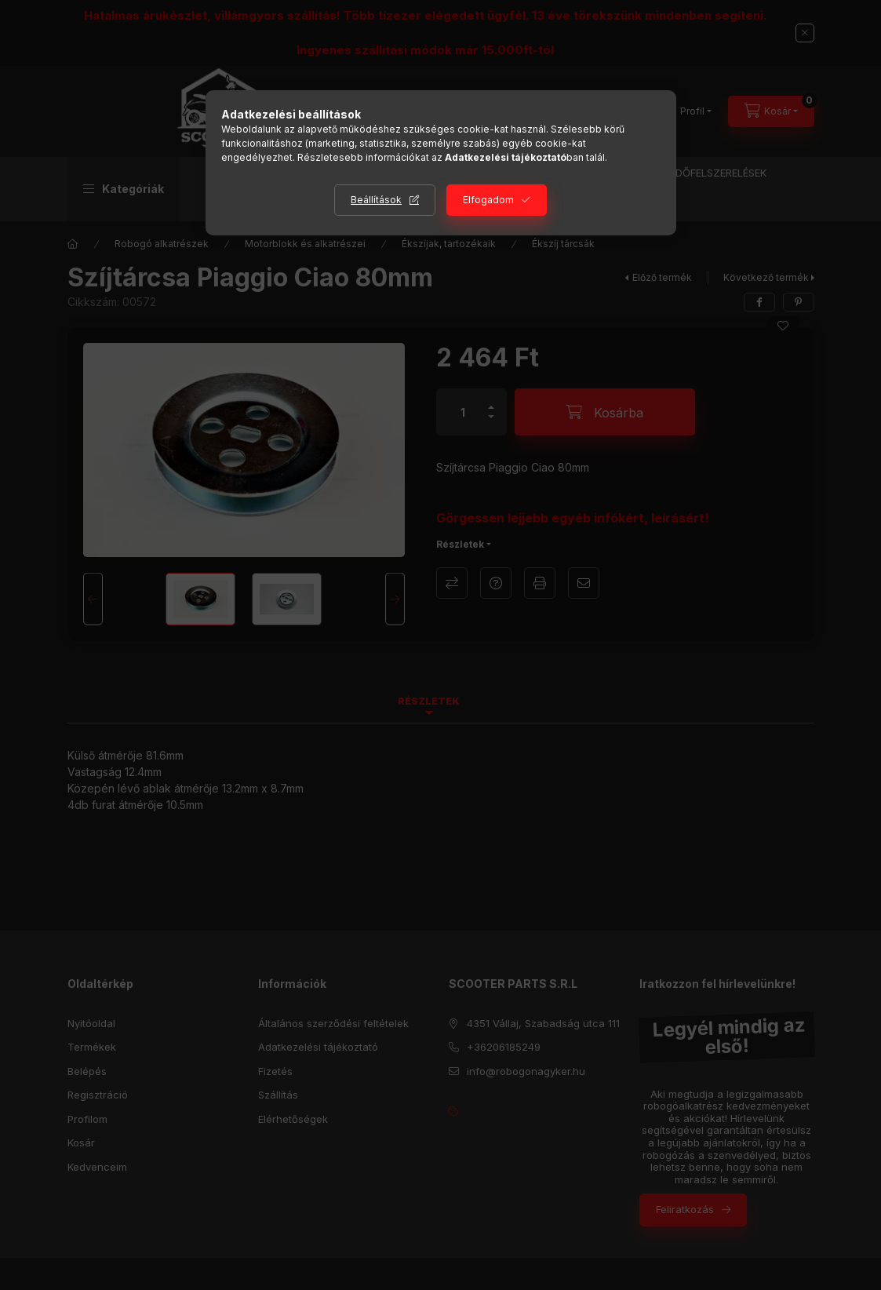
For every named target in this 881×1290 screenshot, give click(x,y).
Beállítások (376, 200)
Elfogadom (488, 200)
